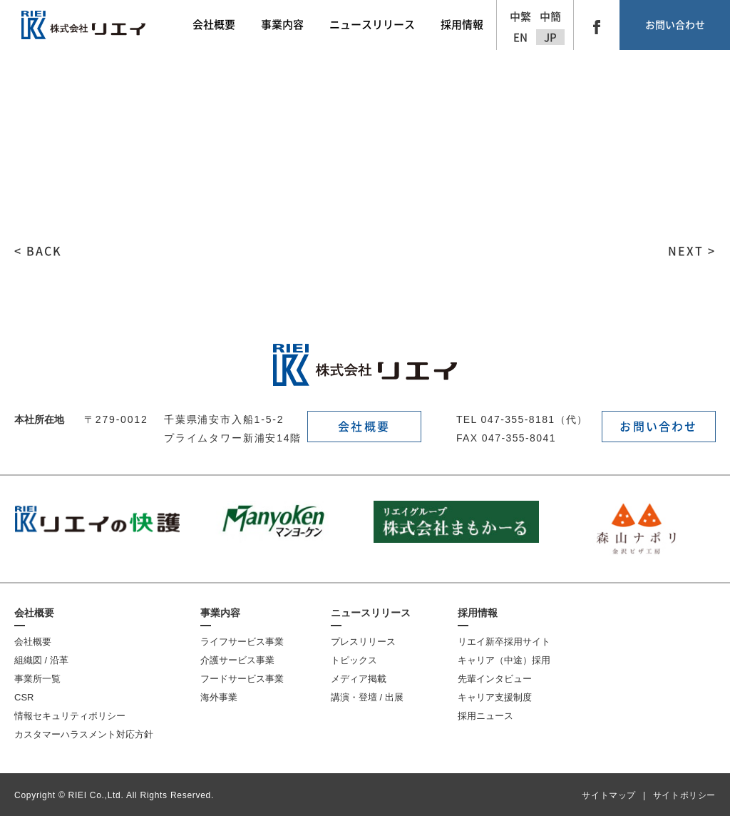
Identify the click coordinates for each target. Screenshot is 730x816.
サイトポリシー (684, 795)
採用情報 (478, 612)
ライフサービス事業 (242, 641)
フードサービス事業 (242, 678)
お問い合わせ (675, 25)
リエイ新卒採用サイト (504, 641)
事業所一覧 (37, 678)
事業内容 (220, 612)
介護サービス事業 (237, 660)
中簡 (550, 16)
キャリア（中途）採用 (504, 660)
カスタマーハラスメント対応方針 (83, 734)
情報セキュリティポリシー (69, 715)
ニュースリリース (371, 612)
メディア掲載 (358, 678)
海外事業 (218, 697)
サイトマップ (609, 795)
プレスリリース (363, 641)
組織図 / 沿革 (41, 660)
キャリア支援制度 (495, 697)
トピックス (354, 660)
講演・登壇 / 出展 (367, 697)
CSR (24, 697)
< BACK (38, 251)
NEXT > (692, 251)
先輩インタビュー (495, 678)
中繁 (520, 16)
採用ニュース (485, 715)
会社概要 (364, 426)
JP (550, 37)
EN (520, 37)
